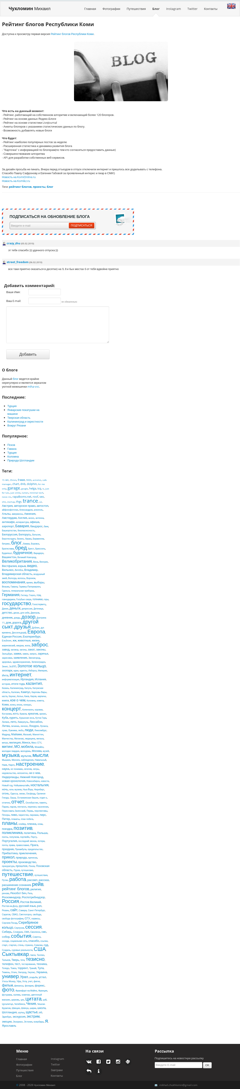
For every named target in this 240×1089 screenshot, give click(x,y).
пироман (34, 814)
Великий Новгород (27, 557)
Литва (6, 726)
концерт (11, 708)
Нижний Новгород (31, 777)
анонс (31, 517)
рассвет (32, 880)
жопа (27, 645)
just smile (15, 492)
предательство (35, 849)
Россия (10, 900)
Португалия (9, 841)
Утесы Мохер (8, 981)
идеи (15, 670)
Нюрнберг (39, 789)
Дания (5, 608)
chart (15, 484)
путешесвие (27, 870)
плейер (22, 823)
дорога (16, 622)
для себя (24, 612)
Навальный (40, 759)
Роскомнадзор (11, 897)
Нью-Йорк (28, 789)
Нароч (11, 764)
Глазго (32, 595)
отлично (6, 802)
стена (20, 945)
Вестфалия (9, 566)
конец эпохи (16, 704)
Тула (41, 968)
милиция (15, 742)
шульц (21, 1012)
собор (6, 937)
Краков (23, 713)
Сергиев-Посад (9, 922)
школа (41, 1008)
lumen (25, 492)
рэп (39, 906)
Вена (35, 561)
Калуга (27, 688)
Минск (26, 742)
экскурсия (19, 1016)
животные (24, 640)
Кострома (7, 713)
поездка (7, 829)
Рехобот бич (18, 893)
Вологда (12, 578)
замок (25, 653)
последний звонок (27, 841)
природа (21, 857)
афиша (34, 522)
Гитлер (24, 595)
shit (4, 501)
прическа (32, 857)
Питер (6, 819)
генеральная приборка (22, 590)
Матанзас (19, 738)
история (6, 683)
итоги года (18, 684)
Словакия (18, 931)
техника (42, 964)
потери (41, 841)
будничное (22, 552)
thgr (18, 501)
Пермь (30, 810)
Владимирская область (17, 574)
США (40, 948)
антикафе (8, 522)
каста (4, 696)
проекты (9, 861)
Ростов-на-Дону (10, 906)
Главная (90, 9)
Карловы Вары (39, 692)
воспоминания (13, 582)
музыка (10, 754)
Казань (5, 688)
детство (7, 612)
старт (4, 945)
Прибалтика (10, 853)
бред (21, 547)
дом (8, 622)
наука (5, 769)
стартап (12, 945)
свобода (37, 914)
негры (36, 768)
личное (24, 726)
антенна (39, 517)
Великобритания (17, 561)
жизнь (36, 640)
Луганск (44, 726)
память (43, 802)
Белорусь (25, 534)
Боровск (35, 543)
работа (17, 878)
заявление (20, 658)
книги (5, 700)
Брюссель (40, 548)
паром (13, 806)
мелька (39, 738)
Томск (13, 968)
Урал (24, 976)
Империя (42, 670)
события (21, 935)
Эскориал (18, 1021)
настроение (30, 763)
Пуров (17, 870)
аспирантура (22, 522)
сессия (33, 926)
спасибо (34, 941)
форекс (40, 985)
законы (40, 649)
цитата (33, 998)
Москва (37, 751)
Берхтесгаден (9, 538)
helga (32, 488)
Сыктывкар (15, 953)
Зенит (5, 666)
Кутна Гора (41, 717)
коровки (38, 709)
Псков (11, 445)
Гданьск (6, 590)
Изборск (32, 670)
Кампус (25, 692)
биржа (28, 538)
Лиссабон (36, 722)
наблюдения (27, 759)
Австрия (7, 506)
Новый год (7, 785)
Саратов (6, 914)
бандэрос (36, 526)
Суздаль (6, 950)
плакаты (15, 819)
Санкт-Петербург (36, 910)
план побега (27, 819)
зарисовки (7, 657)
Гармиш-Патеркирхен (29, 586)
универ (10, 976)
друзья (22, 626)
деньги (15, 608)
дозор (28, 616)
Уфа (18, 981)
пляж (40, 823)
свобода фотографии (12, 918)
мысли (40, 754)
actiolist (37, 479)
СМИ (26, 931)
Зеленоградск (38, 661)
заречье (43, 653)
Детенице (38, 608)
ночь (5, 789)
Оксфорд (30, 793)
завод (5, 649)
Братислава (8, 548)
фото (8, 989)
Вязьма (5, 586)
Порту (34, 836)
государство (16, 603)
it (43, 488)
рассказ (44, 880)
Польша (42, 833)
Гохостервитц (39, 604)
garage (14, 488)
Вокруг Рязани (16, 425)
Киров (33, 696)
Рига (29, 893)
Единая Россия (12, 636)
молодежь (26, 751)
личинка (15, 726)
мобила (27, 746)
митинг (7, 746)
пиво (14, 815)
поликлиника (12, 832)
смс (44, 932)
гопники (37, 599)
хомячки (26, 994)
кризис (42, 713)
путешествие (17, 874)
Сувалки (38, 945)
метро (5, 742)
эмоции (7, 1021)
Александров (26, 509)
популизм (14, 836)
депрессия (27, 608)
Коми (5, 704)
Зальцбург (7, 653)
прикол (8, 857)
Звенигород (34, 657)
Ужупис (31, 972)
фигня (37, 981)
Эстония (28, 1021)
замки (17, 653)
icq (39, 488)
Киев (26, 696)
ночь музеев (15, 789)
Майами (16, 734)
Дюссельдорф (19, 632)
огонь (5, 793)
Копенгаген (27, 709)
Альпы (6, 514)
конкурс (27, 704)
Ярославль (9, 1025)
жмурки (20, 645)
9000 (28, 479)
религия (36, 889)
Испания (40, 679)
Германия (10, 594)
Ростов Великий (30, 902)
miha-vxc (33, 386)
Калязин (15, 692)
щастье (32, 1012)
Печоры (6, 814)
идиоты (23, 670)
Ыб (40, 1012)
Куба (5, 718)
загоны (23, 649)
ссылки (44, 940)
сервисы (35, 918)
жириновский (8, 645)
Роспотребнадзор (33, 897)
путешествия (40, 875)
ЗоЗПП (12, 666)
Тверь (15, 960)
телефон (7, 964)
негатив (28, 768)
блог (16, 379)
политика (30, 833)
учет (30, 981)
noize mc (6, 496)
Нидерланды (10, 777)
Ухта (24, 981)
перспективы (40, 810)
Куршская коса (26, 717)
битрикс (6, 543)
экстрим (33, 1016)
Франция (42, 990)
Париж (5, 806)
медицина (30, 738)
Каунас (12, 696)
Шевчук (25, 1008)
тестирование (28, 964)
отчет (17, 801)
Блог (156, 9)
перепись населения (38, 806)
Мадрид (6, 734)
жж (14, 640)
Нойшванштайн (21, 785)
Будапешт (7, 553)
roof (35, 497)
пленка (31, 824)
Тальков (6, 959)
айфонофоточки (10, 509)
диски (16, 612)
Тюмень (6, 972)
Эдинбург (6, 1016)
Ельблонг (6, 640)
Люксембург (40, 730)
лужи (4, 730)
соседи (5, 940)
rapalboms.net (22, 497)
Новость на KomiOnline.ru (19, 177)
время (29, 582)
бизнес (20, 538)
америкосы (17, 513)
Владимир (31, 570)
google (24, 488)
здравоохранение (21, 661)
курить (14, 718)
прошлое (21, 866)
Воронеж (30, 578)
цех (22, 999)
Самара (23, 910)
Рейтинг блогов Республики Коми (72, 34)
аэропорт (8, 526)
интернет (21, 674)
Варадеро (38, 553)
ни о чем (34, 773)
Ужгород (22, 972)
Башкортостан (9, 530)
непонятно (22, 773)
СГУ (27, 918)
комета (40, 700)
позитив (23, 827)
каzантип (34, 683)
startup (11, 501)
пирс (43, 815)
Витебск (19, 569)
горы (46, 599)
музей (46, 751)
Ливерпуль (23, 721)
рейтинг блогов (15, 888)
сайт (14, 910)
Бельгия (36, 534)
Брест (31, 548)
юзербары (39, 1021)
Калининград (16, 688)
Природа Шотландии (20, 460)
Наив (4, 764)
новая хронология (13, 781)
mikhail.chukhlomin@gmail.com (178, 1085)
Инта (5, 675)
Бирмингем (38, 538)
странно (29, 945)
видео (32, 565)
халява (16, 994)
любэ (20, 730)
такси (32, 954)
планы (9, 822)
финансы (19, 985)
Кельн (20, 696)
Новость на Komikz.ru (16, 181)
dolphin (32, 484)
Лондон (34, 726)
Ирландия (27, 679)
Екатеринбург (32, 636)
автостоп (42, 506)
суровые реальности (22, 950)
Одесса (14, 793)
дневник (7, 617)
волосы (21, 578)
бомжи (26, 543)
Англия (22, 518)
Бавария (22, 526)
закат (31, 649)
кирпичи (42, 696)
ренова (5, 893)
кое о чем (17, 700)
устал (42, 977)
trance (30, 500)
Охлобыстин (32, 802)
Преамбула (20, 849)
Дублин (35, 627)
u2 (40, 501)
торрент (23, 968)
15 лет (5, 479)
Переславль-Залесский (13, 810)
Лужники (12, 730)
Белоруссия (9, 534)
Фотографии (111, 9)
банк (46, 526)
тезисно (35, 958)
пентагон (22, 806)
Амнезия (29, 514)
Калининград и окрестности (25, 421)
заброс (39, 644)
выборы (39, 582)
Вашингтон (9, 557)
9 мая (21, 480)
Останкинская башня (27, 797)
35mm (13, 479)
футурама (7, 994)
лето (13, 722)
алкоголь (38, 509)
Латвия (5, 721)
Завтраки (57, 1070)
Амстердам (9, 518)
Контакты (210, 9)
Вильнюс (8, 570)
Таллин (40, 954)
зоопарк (7, 670)
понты (5, 836)
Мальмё (27, 734)
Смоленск (35, 931)
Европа (36, 631)
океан (22, 793)
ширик (33, 1008)
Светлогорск (25, 914)
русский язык (27, 906)
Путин (5, 880)
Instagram (173, 9)
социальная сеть (18, 940)
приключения (27, 853)
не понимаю (17, 768)
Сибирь (7, 932)
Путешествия (136, 9)
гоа (39, 595)
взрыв (22, 566)
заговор (14, 649)
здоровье (6, 661)
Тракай (32, 968)
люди (29, 730)
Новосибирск (33, 781)
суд (46, 945)
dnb (23, 484)
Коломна (13, 456)
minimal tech (36, 492)
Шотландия (9, 1012)
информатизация (10, 679)
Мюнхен (16, 759)
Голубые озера (23, 599)
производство (27, 862)
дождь (17, 617)
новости (45, 781)
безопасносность (26, 530)
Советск (37, 936)
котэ (15, 713)
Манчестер (7, 738)
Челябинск (19, 1003)
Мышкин (6, 759)
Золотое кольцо (31, 665)
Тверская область (18, 418)
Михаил (29, 8)
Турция (12, 406)
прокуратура (8, 866)
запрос (33, 653)
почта (5, 845)
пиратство (23, 814)
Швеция (16, 1008)
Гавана (11, 449)
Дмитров (35, 612)
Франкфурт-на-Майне (26, 990)
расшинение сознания (16, 885)
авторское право (24, 506)
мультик (26, 756)
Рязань (5, 910)
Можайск (39, 746)
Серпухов (19, 927)
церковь (15, 999)
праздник (8, 849)
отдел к (43, 797)
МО (17, 746)
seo (41, 497)
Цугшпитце (7, 1003)
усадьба (33, 977)
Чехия (31, 1003)
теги (22, 959)
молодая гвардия (10, 751)
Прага (34, 845)
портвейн (24, 836)
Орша (13, 797)
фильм (7, 985)
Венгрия (44, 561)
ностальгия (39, 785)
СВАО (15, 914)
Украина (41, 972)
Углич (14, 972)
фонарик (29, 985)
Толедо (5, 968)
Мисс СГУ (36, 742)
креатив (33, 713)
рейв (37, 883)
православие (22, 845)
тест (17, 964)
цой (45, 999)
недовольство (9, 773)
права (12, 845)
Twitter (192, 9)
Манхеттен (37, 734)
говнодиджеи (8, 599)
